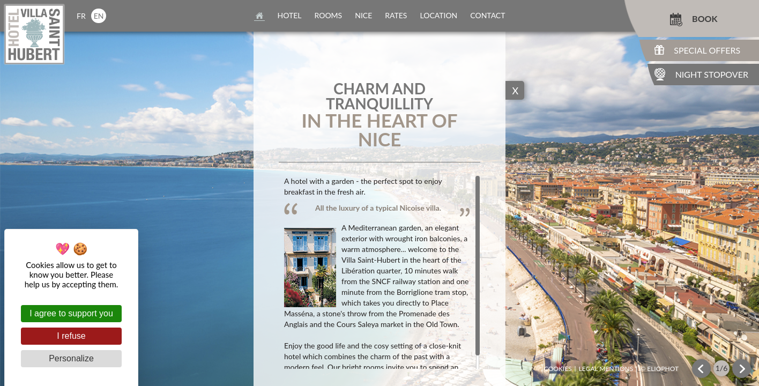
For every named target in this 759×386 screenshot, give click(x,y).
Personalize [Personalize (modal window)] (71, 358)
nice (363, 15)
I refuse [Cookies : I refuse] (71, 335)
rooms (329, 15)
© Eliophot (659, 369)
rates (396, 15)
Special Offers (707, 50)
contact (487, 15)
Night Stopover (711, 74)
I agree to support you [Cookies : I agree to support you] (71, 313)
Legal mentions (606, 369)
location (438, 15)
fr (81, 15)
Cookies (558, 369)
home (259, 15)
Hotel (290, 15)
